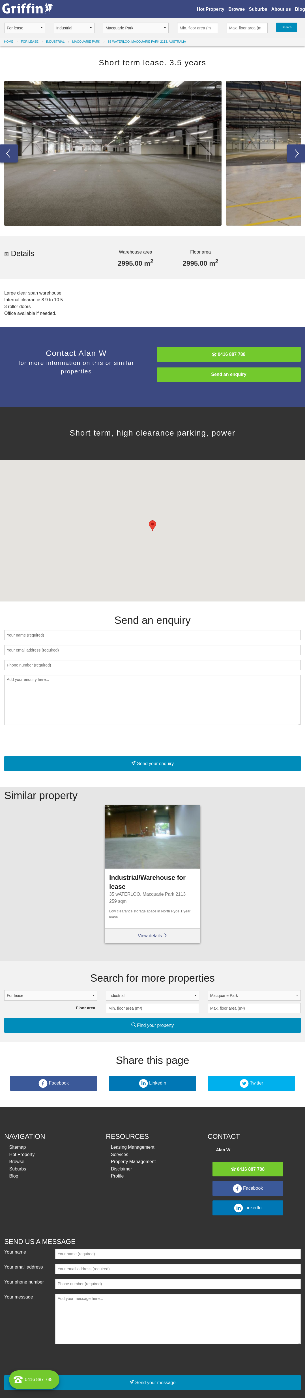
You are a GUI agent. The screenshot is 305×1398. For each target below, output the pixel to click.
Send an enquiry (228, 374)
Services (119, 1154)
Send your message (153, 1382)
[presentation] (47, 741)
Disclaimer (121, 1169)
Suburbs (258, 9)
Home (8, 41)
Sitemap (17, 1147)
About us (281, 9)
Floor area (85, 1008)
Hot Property (210, 9)
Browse (236, 9)
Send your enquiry (152, 763)
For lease (29, 41)
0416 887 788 (228, 354)
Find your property (152, 1025)
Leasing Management (132, 1147)
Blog (300, 9)
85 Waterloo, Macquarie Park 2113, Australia (147, 41)
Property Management (133, 1161)
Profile (117, 1176)
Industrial (55, 41)
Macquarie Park (86, 41)
